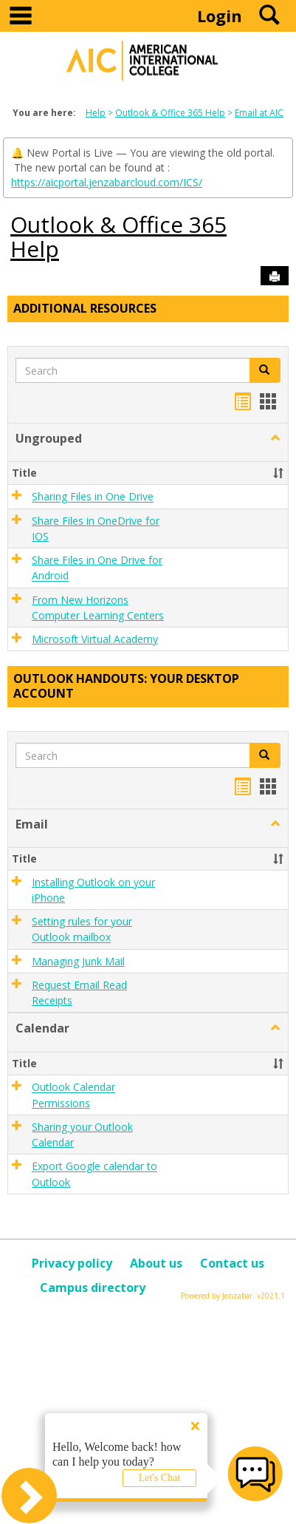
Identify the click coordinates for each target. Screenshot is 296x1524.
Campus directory (92, 1287)
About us (156, 1263)
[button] (275, 438)
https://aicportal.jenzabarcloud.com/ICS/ (106, 182)
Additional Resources (84, 308)
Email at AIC (259, 112)
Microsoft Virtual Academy (95, 639)
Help (96, 112)
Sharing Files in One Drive (93, 497)
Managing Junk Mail (78, 961)
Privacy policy (72, 1263)
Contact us (232, 1263)
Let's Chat (160, 1477)
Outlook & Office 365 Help (170, 112)
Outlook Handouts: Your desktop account (126, 685)
